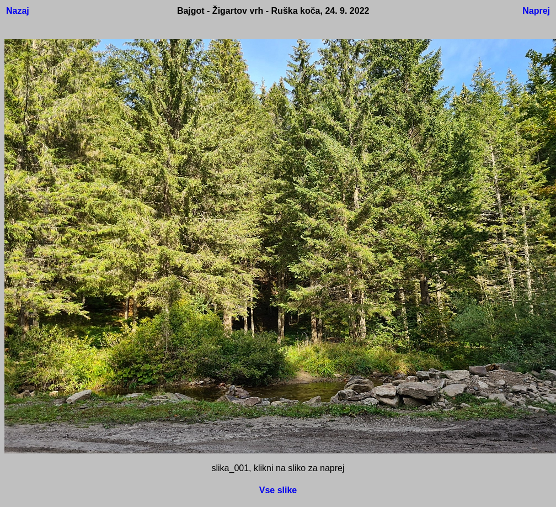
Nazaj (17, 10)
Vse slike (278, 490)
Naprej (536, 10)
